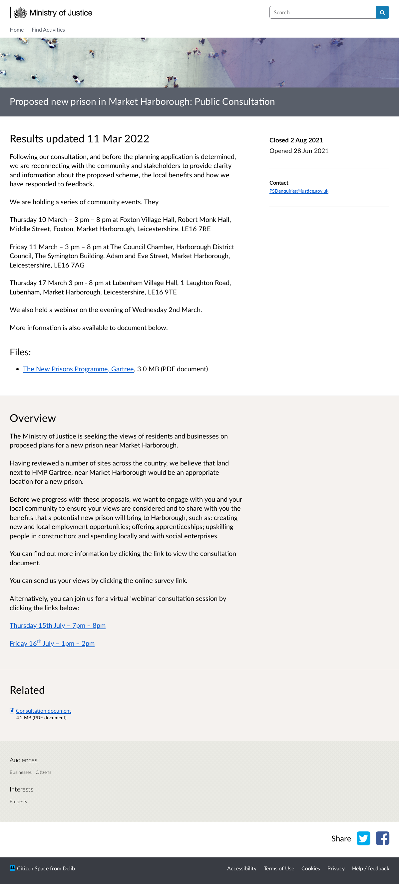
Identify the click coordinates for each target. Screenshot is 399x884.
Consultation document (40, 710)
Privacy (336, 868)
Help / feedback (370, 868)
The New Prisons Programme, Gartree (78, 369)
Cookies (310, 868)
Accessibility (241, 868)
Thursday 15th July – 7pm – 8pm (58, 625)
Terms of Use (279, 868)
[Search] (382, 12)
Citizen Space (33, 868)
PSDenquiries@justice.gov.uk (298, 191)
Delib (69, 868)
